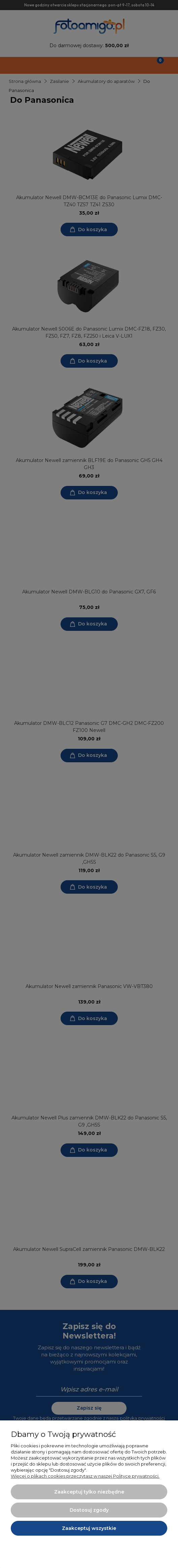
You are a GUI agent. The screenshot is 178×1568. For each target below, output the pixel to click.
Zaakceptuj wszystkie (89, 1528)
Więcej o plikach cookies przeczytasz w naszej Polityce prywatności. (85, 1476)
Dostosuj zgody (89, 1510)
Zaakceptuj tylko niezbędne (89, 1492)
